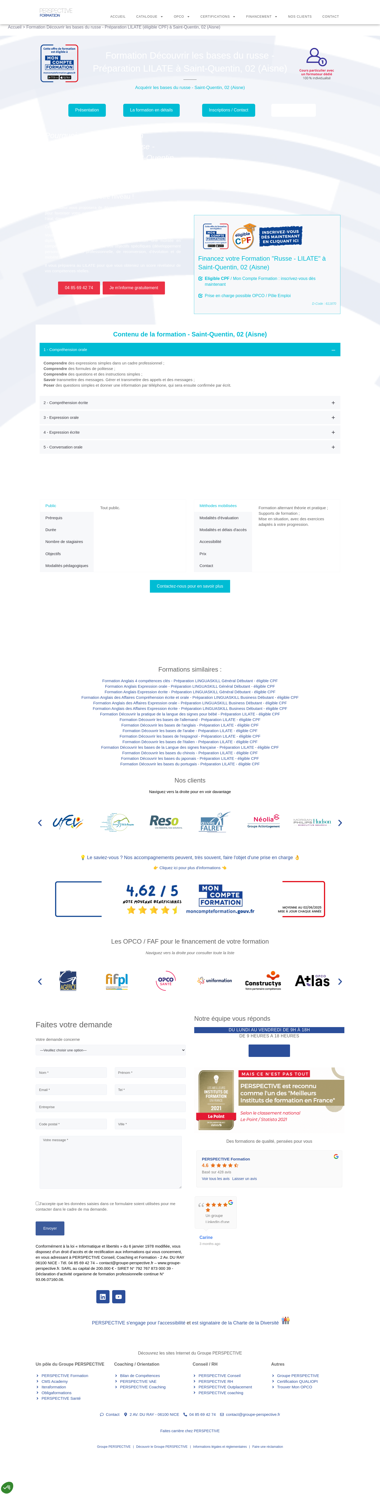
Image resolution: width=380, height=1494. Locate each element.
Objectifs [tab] (53, 553)
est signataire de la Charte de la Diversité (235, 1323)
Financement (262, 16)
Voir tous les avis (216, 1179)
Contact (330, 16)
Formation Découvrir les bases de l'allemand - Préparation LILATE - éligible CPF (190, 719)
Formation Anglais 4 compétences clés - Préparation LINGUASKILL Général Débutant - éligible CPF (190, 680)
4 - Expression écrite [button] (62, 432)
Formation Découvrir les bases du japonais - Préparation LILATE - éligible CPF (190, 758)
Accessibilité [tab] (210, 541)
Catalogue (149, 16)
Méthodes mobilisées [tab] (218, 505)
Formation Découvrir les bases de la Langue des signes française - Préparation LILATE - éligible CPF (190, 747)
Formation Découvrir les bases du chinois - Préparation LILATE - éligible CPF (190, 753)
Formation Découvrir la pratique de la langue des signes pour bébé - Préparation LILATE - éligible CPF (190, 714)
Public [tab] (50, 505)
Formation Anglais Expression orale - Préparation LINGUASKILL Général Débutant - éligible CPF (190, 686)
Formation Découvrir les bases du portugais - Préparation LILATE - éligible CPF (190, 764)
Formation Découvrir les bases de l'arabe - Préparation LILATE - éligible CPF (189, 730)
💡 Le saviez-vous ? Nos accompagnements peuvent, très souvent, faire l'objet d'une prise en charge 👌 (190, 857)
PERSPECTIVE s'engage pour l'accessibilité (138, 1323)
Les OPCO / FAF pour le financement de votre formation (190, 941)
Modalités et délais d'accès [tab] (223, 529)
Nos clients (189, 780)
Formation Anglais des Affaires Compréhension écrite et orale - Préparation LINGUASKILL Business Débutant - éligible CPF (190, 697)
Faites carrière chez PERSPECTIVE (190, 1431)
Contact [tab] (206, 565)
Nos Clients (300, 16)
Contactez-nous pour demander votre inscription (115, 641)
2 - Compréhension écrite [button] (66, 402)
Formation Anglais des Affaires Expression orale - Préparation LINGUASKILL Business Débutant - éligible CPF (190, 703)
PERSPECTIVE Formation (226, 1159)
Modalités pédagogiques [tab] (66, 565)
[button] (40, 823)
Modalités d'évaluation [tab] (219, 518)
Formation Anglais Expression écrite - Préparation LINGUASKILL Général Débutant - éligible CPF (189, 692)
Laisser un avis (244, 1179)
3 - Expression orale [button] (61, 417)
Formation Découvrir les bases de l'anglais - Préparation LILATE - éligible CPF (190, 725)
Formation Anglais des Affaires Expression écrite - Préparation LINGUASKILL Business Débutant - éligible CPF (190, 708)
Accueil (118, 16)
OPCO (182, 16)
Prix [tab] (203, 553)
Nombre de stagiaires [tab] (64, 541)
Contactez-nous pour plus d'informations (262, 641)
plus (262, 1218)
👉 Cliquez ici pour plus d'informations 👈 (190, 867)
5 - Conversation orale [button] (63, 447)
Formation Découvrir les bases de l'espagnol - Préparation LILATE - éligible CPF (190, 736)
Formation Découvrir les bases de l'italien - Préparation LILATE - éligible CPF (190, 741)
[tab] (190, 369)
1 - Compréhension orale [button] (65, 349)
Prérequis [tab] (53, 518)
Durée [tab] (50, 529)
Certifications (218, 16)
